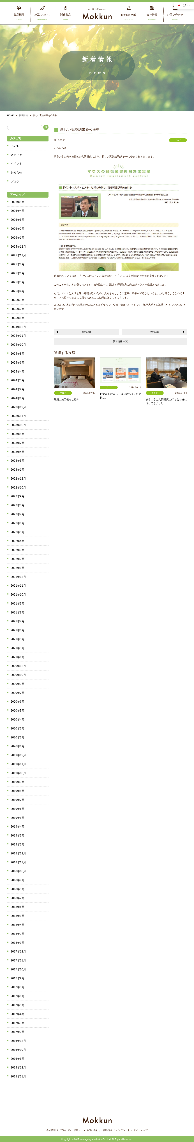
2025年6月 (17, 273)
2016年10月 (18, 1049)
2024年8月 (17, 353)
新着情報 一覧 (120, 341)
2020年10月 (18, 674)
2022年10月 (18, 487)
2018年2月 (17, 933)
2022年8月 (17, 505)
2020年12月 (18, 665)
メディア (16, 154)
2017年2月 (17, 1031)
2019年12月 (18, 755)
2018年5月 (17, 915)
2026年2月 (17, 228)
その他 (15, 145)
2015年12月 (18, 1067)
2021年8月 (17, 612)
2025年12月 (18, 246)
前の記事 (86, 332)
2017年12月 (18, 951)
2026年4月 (17, 210)
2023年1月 (17, 469)
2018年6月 (17, 906)
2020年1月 (17, 746)
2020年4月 (17, 719)
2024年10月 (18, 344)
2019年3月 (17, 835)
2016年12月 (18, 1040)
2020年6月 (17, 701)
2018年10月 (18, 871)
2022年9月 (17, 496)
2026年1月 (17, 237)
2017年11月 (18, 960)
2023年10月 (18, 425)
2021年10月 (18, 594)
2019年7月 (17, 799)
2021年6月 (17, 630)
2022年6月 (17, 523)
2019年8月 (17, 790)
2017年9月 (17, 978)
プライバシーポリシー (71, 1130)
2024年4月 (17, 371)
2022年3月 (17, 549)
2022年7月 (17, 514)
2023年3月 (17, 460)
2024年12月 (18, 326)
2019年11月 (18, 764)
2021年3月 (17, 648)
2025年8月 (17, 264)
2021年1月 (17, 657)
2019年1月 (17, 844)
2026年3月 (17, 219)
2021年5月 (17, 639)
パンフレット (123, 1130)
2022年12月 (18, 478)
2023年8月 (17, 433)
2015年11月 (18, 1076)
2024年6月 (17, 362)
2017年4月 (17, 1014)
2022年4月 (17, 540)
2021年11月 (18, 585)
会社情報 (51, 1130)
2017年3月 (17, 1023)
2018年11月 (18, 862)
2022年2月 (17, 558)
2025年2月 (17, 309)
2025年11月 (18, 255)
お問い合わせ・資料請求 (99, 1130)
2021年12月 (18, 576)
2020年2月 (17, 737)
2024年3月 (17, 380)
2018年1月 (17, 942)
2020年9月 (17, 683)
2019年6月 (17, 808)
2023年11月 (18, 416)
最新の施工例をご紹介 (66, 399)
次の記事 (154, 332)
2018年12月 (18, 853)
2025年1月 (17, 317)
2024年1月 (17, 398)
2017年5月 (17, 1005)
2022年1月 (17, 567)
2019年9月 (17, 781)
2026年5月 (17, 201)
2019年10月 (18, 773)
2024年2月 (17, 389)
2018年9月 (17, 880)
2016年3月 (17, 1058)
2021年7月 (17, 621)
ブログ (15, 181)
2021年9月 (17, 603)
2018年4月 (17, 924)
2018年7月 (17, 898)
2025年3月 (17, 300)
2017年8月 (17, 987)
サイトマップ (141, 1130)
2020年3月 (17, 728)
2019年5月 (17, 817)
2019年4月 (17, 826)
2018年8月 (17, 889)
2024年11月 (18, 335)
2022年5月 (17, 532)
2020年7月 (17, 692)
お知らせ (16, 172)
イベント (16, 163)
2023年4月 (17, 451)
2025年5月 (17, 282)
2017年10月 (18, 969)
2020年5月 (17, 710)
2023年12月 (18, 407)
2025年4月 (17, 291)
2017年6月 (17, 996)
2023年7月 (17, 442)
